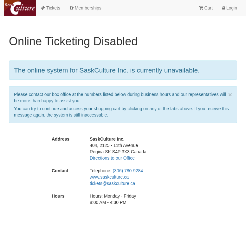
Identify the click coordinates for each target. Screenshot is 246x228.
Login (229, 7)
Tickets (50, 7)
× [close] (230, 94)
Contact (60, 170)
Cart (206, 7)
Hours (58, 196)
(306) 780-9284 (128, 170)
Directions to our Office (112, 158)
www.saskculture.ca (109, 177)
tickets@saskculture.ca (112, 183)
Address (60, 139)
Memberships (85, 7)
